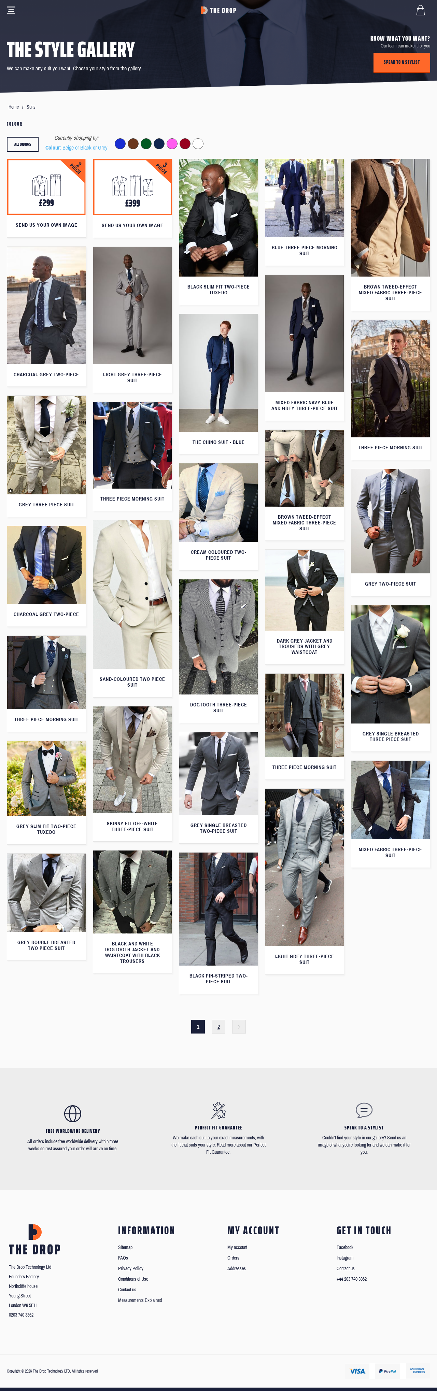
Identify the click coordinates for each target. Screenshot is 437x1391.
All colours (22, 144)
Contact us (127, 1289)
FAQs (123, 1258)
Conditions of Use (133, 1279)
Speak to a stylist (402, 62)
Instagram (345, 1258)
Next (239, 1027)
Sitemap (125, 1247)
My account (237, 1247)
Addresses (236, 1268)
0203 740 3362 (21, 1315)
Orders (233, 1258)
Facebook (345, 1247)
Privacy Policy (130, 1268)
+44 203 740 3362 (352, 1279)
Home (14, 107)
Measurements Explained (140, 1300)
